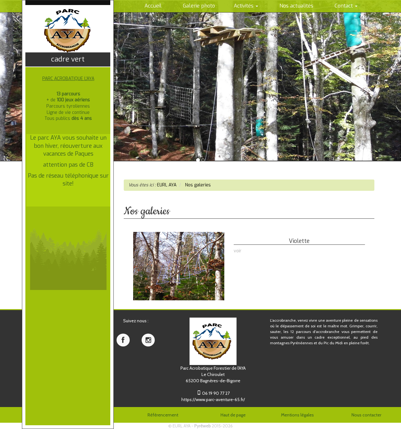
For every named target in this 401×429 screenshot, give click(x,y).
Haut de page (233, 415)
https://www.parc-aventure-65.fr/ (213, 399)
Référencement (163, 415)
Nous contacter (366, 415)
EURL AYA (181, 426)
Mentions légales (297, 415)
